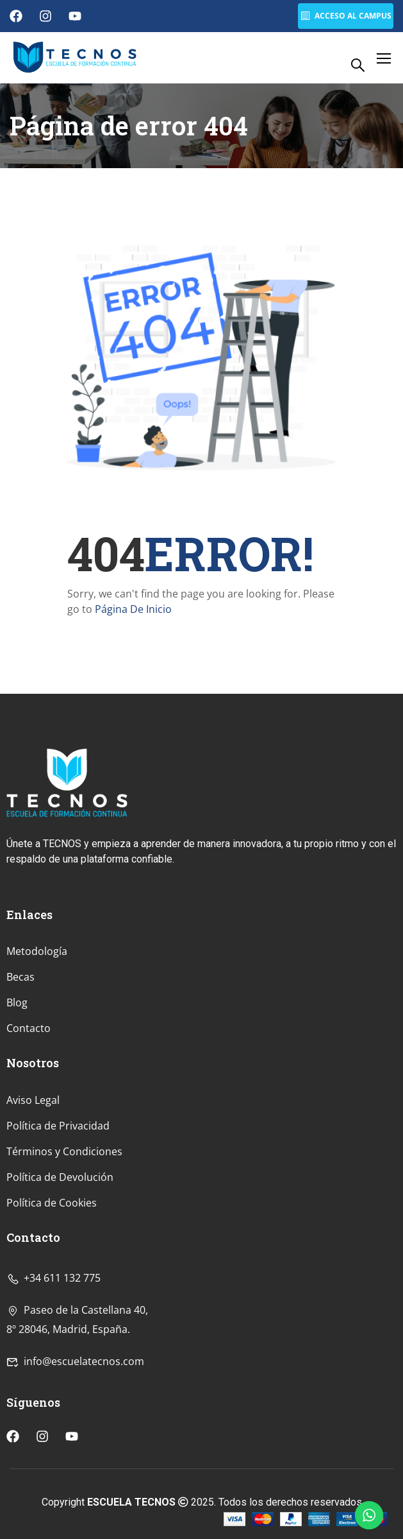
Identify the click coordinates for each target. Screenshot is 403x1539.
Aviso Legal (33, 1184)
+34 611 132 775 (53, 1361)
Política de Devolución (59, 1261)
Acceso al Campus (345, 15)
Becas (20, 1061)
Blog (17, 1086)
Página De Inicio (133, 609)
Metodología (36, 1035)
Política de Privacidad (58, 1210)
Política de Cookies (51, 1287)
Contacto (28, 1112)
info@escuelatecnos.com (75, 1445)
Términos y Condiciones (64, 1235)
